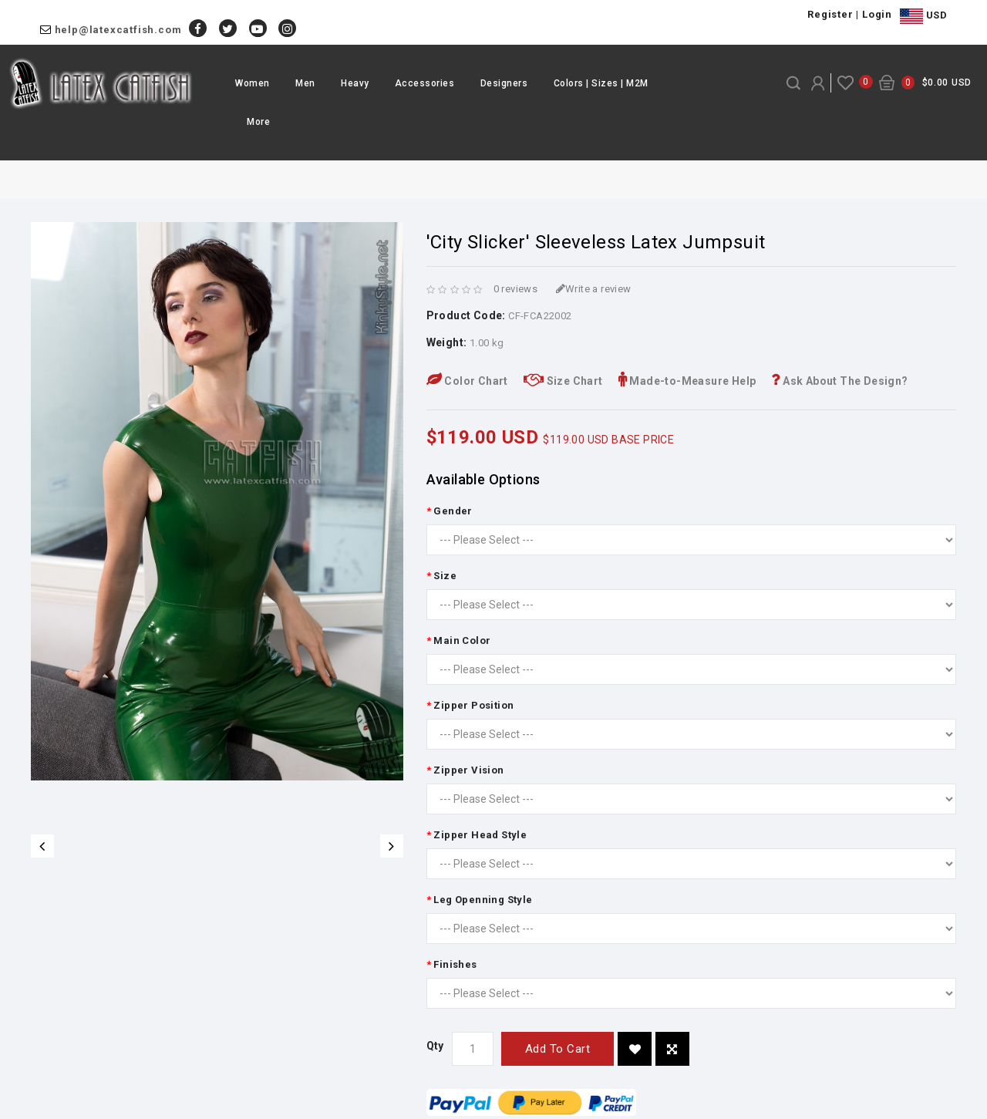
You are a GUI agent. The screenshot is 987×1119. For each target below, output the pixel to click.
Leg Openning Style (482, 899)
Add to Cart (558, 1049)
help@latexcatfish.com (118, 29)
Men (305, 83)
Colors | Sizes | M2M (601, 83)
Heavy (355, 83)
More (258, 121)
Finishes (455, 964)
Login (877, 14)
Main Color (461, 640)
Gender (452, 511)
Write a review (594, 289)
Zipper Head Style (480, 835)
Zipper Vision (468, 770)
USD (923, 16)
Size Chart (563, 381)
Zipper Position (473, 705)
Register (830, 14)
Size (444, 575)
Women (252, 83)
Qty (435, 1046)
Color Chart (467, 381)
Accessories (425, 83)
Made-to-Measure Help (687, 381)
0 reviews (516, 289)
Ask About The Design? (839, 381)
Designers (504, 83)
